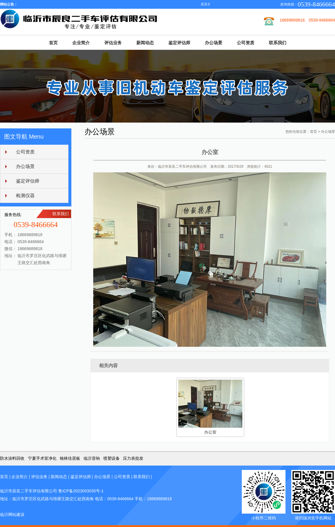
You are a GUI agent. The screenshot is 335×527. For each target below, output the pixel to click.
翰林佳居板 (70, 458)
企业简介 (81, 42)
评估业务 (113, 42)
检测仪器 (25, 195)
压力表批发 (133, 458)
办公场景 (213, 42)
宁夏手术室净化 (42, 458)
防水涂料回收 (12, 458)
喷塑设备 (111, 458)
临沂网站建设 (12, 514)
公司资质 (245, 42)
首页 (53, 42)
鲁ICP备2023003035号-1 (81, 491)
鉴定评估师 (179, 42)
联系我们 (277, 42)
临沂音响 (92, 458)
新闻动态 (145, 42)
